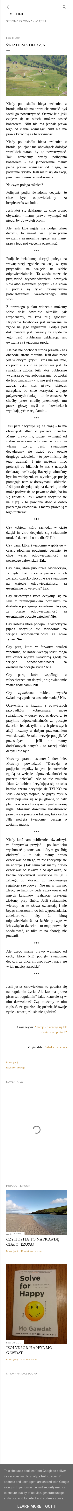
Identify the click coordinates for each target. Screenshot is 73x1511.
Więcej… (41, 21)
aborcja (21, 1067)
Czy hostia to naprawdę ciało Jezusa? (32, 1242)
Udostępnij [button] (12, 1062)
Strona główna (19, 21)
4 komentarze (29, 1359)
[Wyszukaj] (64, 6)
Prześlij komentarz (32, 1251)
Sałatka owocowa (56, 1047)
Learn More (29, 1506)
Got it (51, 1506)
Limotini (14, 14)
